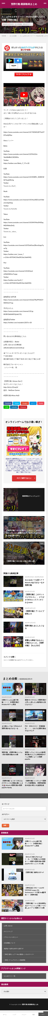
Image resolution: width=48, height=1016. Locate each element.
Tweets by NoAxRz (10, 209)
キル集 (20, 854)
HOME (4, 36)
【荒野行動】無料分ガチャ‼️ (34, 872)
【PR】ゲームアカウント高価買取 (14, 960)
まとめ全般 (18, 24)
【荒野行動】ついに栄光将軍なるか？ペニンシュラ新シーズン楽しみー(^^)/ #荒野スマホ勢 (35, 905)
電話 (33, 1014)
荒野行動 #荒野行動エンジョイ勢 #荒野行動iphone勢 (12, 753)
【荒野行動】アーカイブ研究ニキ (34, 612)
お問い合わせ (8, 926)
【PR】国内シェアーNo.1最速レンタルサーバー (19, 954)
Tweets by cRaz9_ (9, 186)
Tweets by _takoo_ (10, 231)
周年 (21, 885)
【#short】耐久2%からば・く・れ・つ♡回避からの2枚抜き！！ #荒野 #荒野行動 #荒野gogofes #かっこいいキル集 (35, 860)
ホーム (5, 1014)
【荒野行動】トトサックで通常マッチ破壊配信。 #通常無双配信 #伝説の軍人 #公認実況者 (35, 783)
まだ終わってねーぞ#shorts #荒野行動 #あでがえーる (12, 727)
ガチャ (20, 870)
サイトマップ (8, 931)
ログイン (21, 660)
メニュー (24, 1014)
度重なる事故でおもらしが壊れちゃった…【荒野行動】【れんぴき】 (34, 642)
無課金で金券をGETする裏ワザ (14, 948)
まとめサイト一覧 (9, 976)
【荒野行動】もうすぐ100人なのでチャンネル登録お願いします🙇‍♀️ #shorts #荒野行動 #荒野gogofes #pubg (12, 784)
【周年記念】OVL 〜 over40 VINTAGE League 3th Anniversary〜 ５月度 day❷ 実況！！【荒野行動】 (35, 891)
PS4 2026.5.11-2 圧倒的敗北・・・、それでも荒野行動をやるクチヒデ (35, 728)
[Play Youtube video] (24, 94)
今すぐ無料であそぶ (24, 478)
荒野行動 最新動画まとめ (24, 4)
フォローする (31, 499)
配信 (21, 901)
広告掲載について (9, 943)
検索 (4, 825)
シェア (14, 1014)
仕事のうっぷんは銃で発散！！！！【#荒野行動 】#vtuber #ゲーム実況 (11, 702)
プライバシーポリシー (11, 937)
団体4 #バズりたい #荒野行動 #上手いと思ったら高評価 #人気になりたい (35, 702)
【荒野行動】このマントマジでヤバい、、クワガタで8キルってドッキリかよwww (34, 598)
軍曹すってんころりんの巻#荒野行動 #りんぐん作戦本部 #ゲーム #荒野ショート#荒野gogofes (35, 755)
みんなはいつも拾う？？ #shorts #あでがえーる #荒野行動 (34, 582)
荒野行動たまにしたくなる (34, 627)
